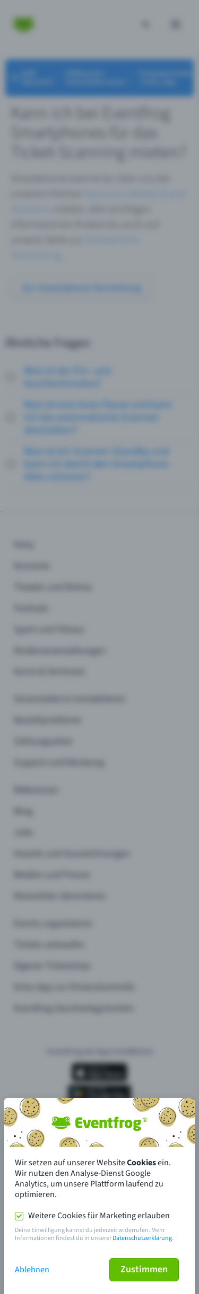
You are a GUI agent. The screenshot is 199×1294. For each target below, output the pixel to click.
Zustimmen (144, 1269)
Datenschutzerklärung (142, 1238)
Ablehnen (32, 1269)
